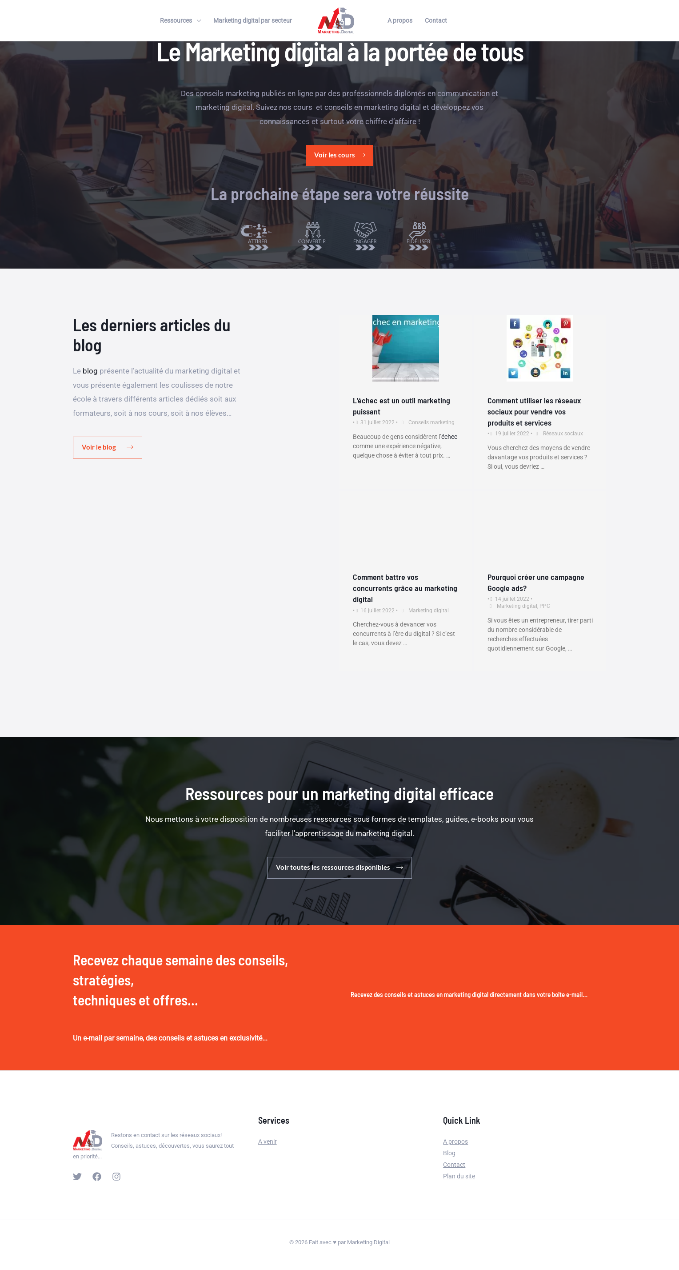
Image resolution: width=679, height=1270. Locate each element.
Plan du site (459, 1176)
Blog (449, 1153)
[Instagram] (116, 1176)
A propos (399, 20)
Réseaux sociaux (563, 434)
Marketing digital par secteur (252, 20)
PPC (544, 606)
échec (449, 436)
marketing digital (224, 107)
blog (90, 370)
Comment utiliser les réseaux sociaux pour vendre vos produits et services (534, 411)
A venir (267, 1141)
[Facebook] (96, 1176)
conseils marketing (228, 93)
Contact (436, 20)
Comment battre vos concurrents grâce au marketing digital (405, 588)
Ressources (176, 20)
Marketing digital (428, 610)
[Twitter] (77, 1176)
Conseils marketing (431, 422)
